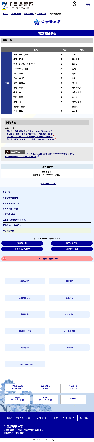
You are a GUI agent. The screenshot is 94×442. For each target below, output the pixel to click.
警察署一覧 (29, 14)
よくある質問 (69, 331)
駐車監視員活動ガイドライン (15, 220)
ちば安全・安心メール (49, 259)
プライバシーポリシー (24, 418)
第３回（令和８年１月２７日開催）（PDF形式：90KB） (30, 134)
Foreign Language (25, 364)
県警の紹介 (16, 14)
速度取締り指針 (9, 214)
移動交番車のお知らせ (12, 198)
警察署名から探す (22, 249)
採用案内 (25, 314)
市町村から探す (71, 249)
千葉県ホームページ (17, 399)
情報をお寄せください (12, 203)
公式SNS (73, 399)
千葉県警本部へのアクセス (17, 387)
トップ (5, 14)
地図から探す (71, 243)
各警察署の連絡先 (45, 387)
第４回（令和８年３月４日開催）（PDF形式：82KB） (30, 131)
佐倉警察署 (41, 14)
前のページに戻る (48, 184)
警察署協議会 (8, 231)
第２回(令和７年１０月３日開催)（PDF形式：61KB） (30, 137)
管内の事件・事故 (10, 209)
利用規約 (25, 348)
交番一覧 (6, 192)
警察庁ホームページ (45, 399)
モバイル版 (84, 418)
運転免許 (69, 281)
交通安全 (69, 298)
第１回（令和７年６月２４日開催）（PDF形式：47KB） (31, 139)
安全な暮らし (24, 298)
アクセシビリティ (69, 418)
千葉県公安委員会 (73, 387)
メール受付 (69, 348)
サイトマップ (41, 418)
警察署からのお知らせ (12, 225)
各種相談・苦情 (24, 331)
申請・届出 (69, 314)
